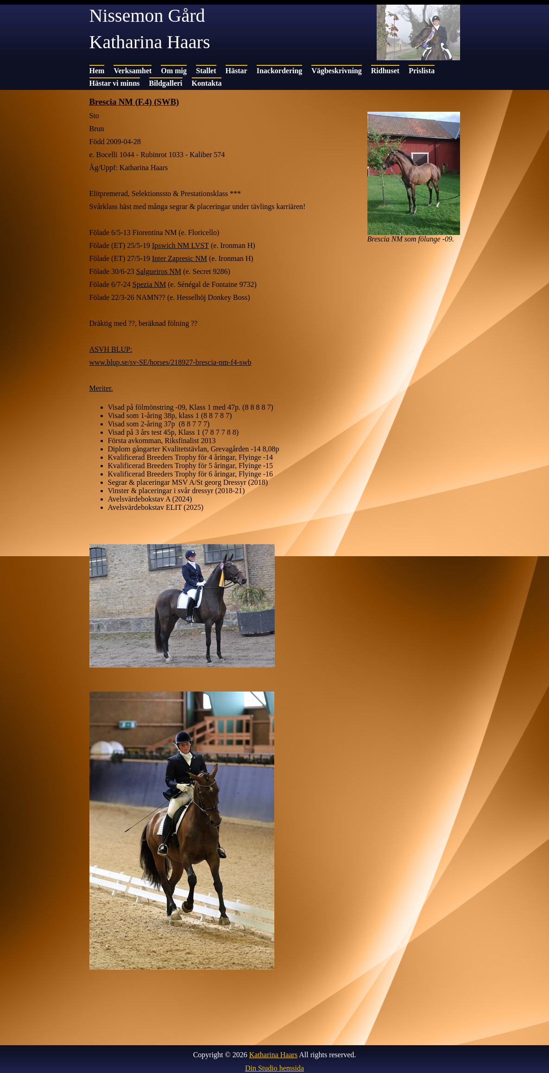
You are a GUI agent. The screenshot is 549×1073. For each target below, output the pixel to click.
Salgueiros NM (158, 271)
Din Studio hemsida (274, 1068)
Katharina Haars (273, 1055)
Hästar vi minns (114, 83)
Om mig (174, 71)
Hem (97, 71)
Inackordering (280, 71)
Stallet (206, 71)
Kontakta (207, 83)
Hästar (236, 71)
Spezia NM (149, 284)
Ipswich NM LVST (180, 245)
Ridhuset (385, 71)
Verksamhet (132, 71)
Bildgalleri (166, 83)
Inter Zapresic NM (179, 258)
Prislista (422, 71)
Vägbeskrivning (336, 71)
